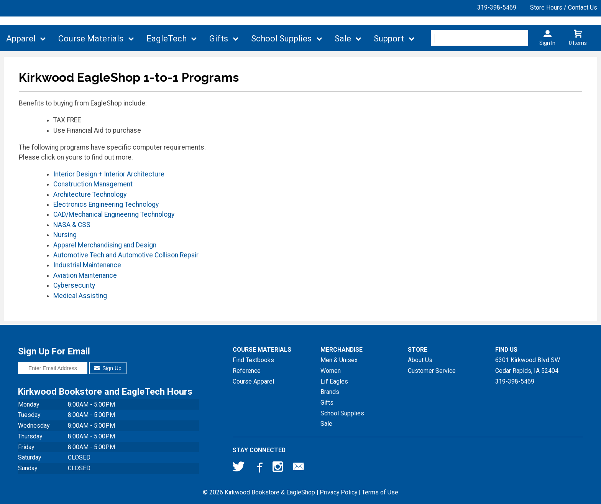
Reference (247, 370)
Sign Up (108, 368)
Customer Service (432, 370)
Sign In (547, 43)
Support (389, 38)
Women (330, 370)
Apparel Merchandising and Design (104, 245)
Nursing (65, 235)
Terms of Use (380, 492)
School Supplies (281, 38)
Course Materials (90, 38)
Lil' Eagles (334, 381)
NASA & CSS (71, 225)
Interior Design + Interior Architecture (108, 174)
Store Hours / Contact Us (563, 7)
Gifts (218, 38)
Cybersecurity (74, 285)
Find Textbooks (253, 360)
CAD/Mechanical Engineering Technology (113, 214)
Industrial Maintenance (87, 265)
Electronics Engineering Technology (106, 204)
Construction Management (93, 184)
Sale (343, 38)
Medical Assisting (80, 296)
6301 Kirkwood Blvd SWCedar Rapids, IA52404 (527, 365)
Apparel (21, 38)
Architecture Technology (89, 194)
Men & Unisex (339, 360)
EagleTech (166, 38)
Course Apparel (253, 381)
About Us (420, 360)
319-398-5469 (496, 7)
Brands (329, 391)
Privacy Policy (338, 492)
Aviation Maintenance (85, 275)
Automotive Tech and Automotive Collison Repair (126, 255)
